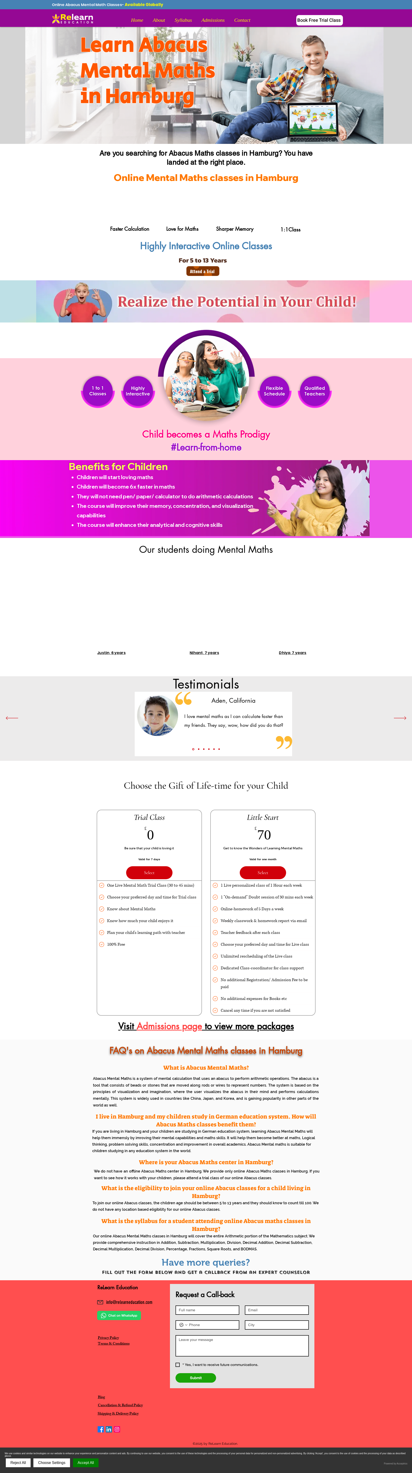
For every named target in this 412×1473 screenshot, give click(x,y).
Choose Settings (51, 1463)
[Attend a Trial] (202, 271)
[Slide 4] (209, 749)
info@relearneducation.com (129, 1302)
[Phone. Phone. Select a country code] (183, 1325)
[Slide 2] (198, 749)
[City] (275, 1325)
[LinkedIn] (109, 1429)
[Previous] (12, 718)
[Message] (242, 1345)
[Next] (400, 718)
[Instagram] (117, 1429)
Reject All (18, 1463)
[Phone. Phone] (212, 1325)
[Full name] (206, 1310)
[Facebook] (101, 1429)
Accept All (86, 1463)
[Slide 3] (203, 749)
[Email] (275, 1310)
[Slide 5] (214, 749)
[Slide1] (193, 749)
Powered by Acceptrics (395, 1463)
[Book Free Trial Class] (319, 20)
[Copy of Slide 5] (219, 749)
